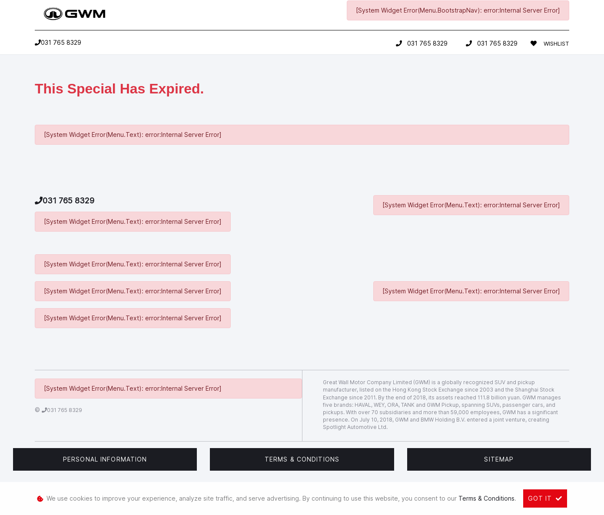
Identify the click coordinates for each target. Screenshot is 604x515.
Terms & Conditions (302, 459)
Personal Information (105, 459)
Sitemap (499, 459)
